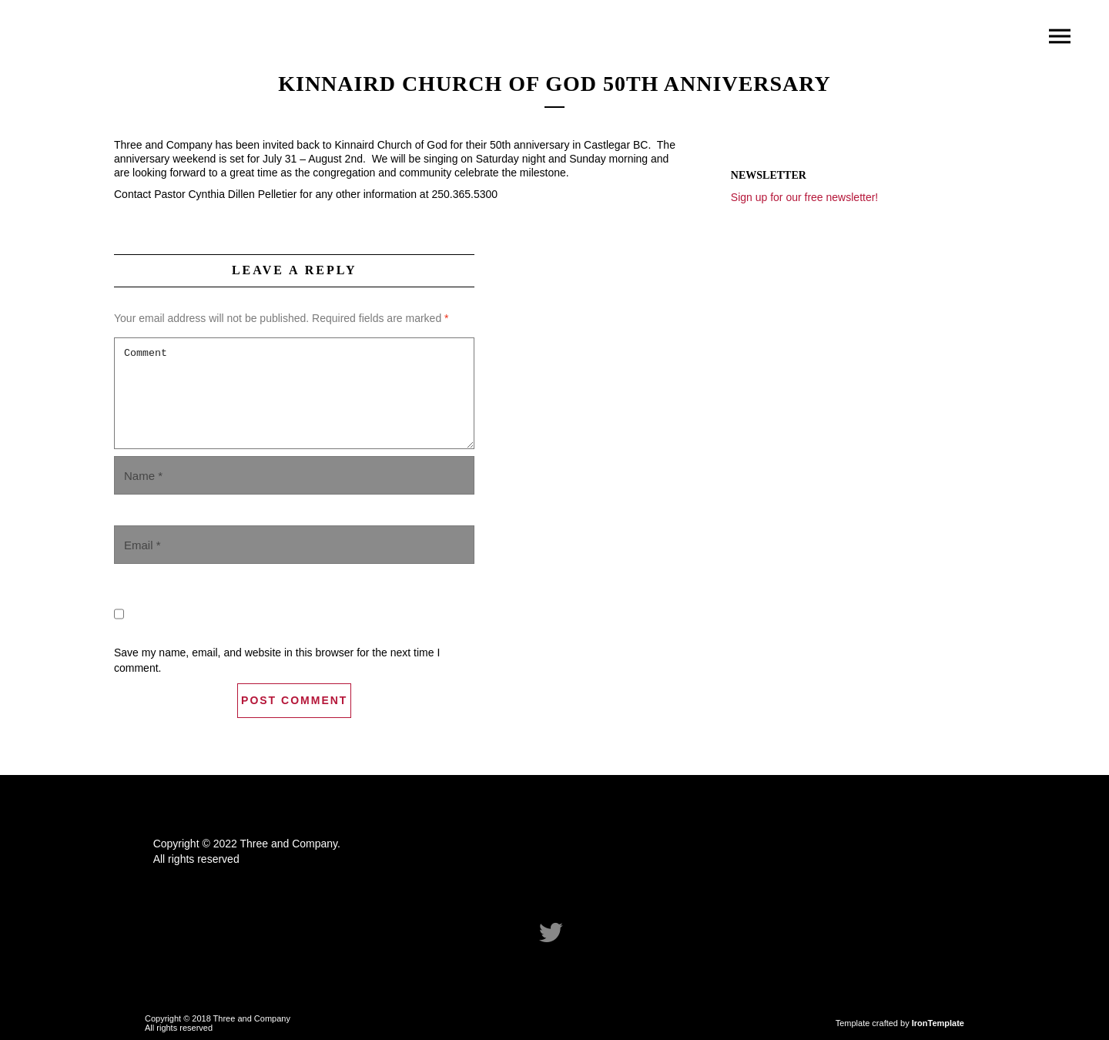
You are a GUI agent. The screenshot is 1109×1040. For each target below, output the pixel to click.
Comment (294, 393)
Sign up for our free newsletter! (804, 197)
